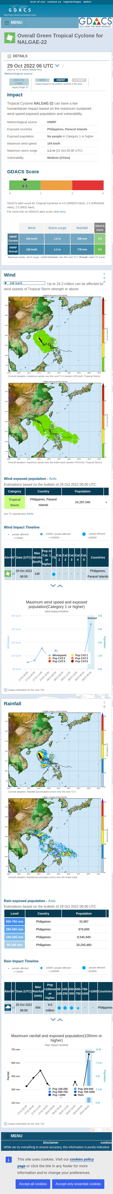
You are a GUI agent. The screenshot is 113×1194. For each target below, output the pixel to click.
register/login (72, 1)
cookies (106, 1142)
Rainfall (82, 228)
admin (87, 1)
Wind (31, 228)
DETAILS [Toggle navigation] (17, 56)
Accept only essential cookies (78, 1184)
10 (13, 573)
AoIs (53, 479)
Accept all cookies (33, 1184)
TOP (104, 278)
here (63, 211)
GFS (42, 80)
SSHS (30, 514)
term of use (37, 1)
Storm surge (57, 228)
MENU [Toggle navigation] (13, 23)
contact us (54, 1)
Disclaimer (51, 1142)
